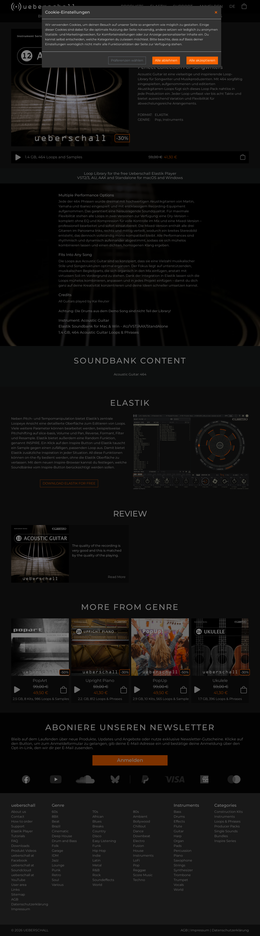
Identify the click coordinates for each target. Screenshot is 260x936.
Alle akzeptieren (202, 60)
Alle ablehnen (166, 60)
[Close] (216, 12)
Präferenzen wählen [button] (127, 60)
